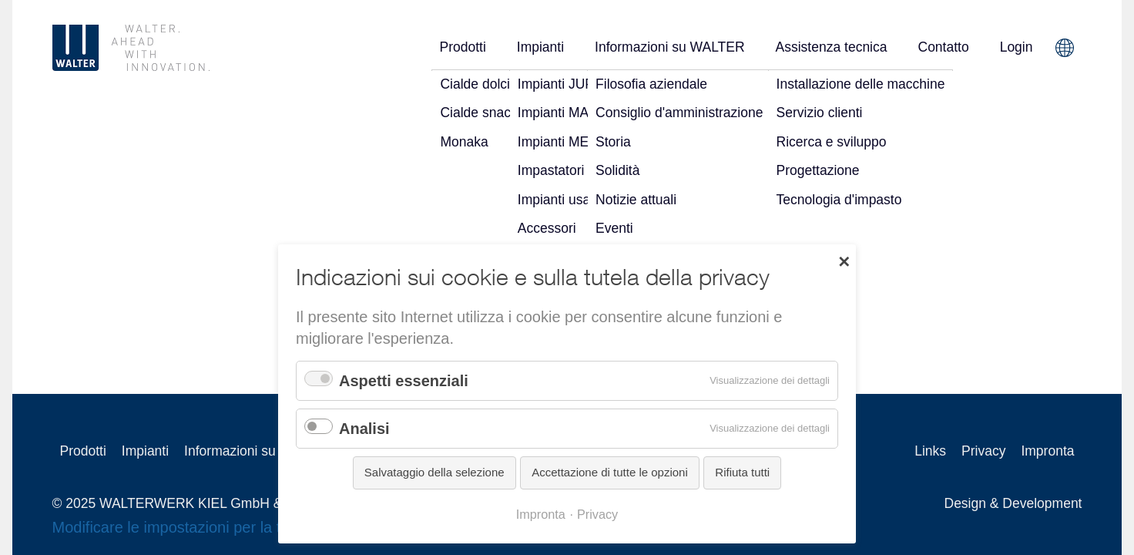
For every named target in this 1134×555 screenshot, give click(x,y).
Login (1016, 47)
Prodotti (462, 47)
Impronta (1047, 451)
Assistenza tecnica (831, 47)
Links (930, 451)
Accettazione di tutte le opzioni (610, 472)
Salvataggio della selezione (434, 472)
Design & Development (1013, 503)
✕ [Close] (843, 260)
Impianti (540, 47)
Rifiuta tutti (742, 472)
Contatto (943, 47)
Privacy (983, 451)
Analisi (364, 428)
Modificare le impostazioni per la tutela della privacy (228, 527)
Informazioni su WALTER (670, 47)
